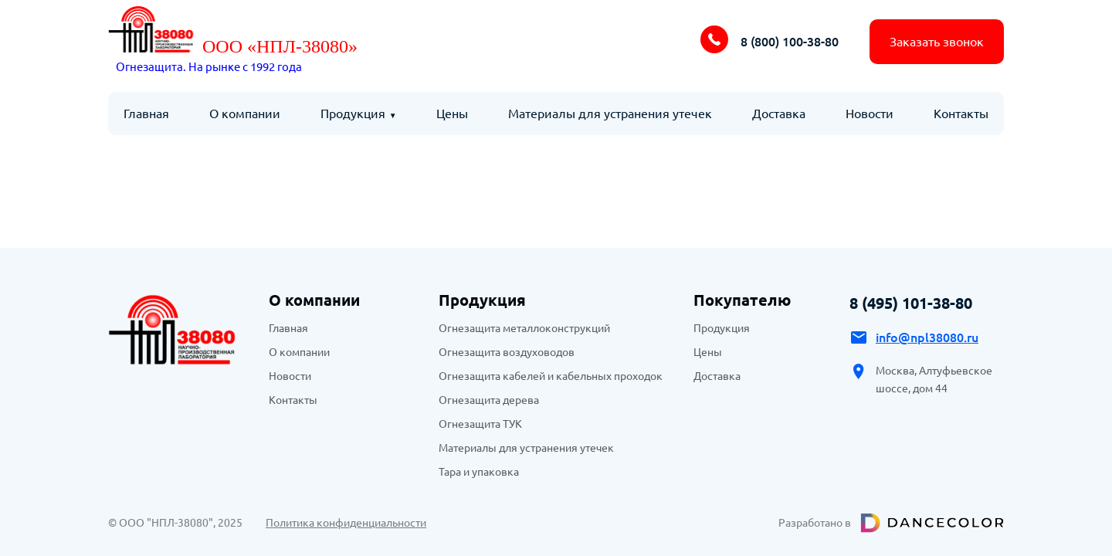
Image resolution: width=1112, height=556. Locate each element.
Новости (869, 113)
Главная (146, 113)
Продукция (352, 113)
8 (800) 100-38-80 (790, 42)
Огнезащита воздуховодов (507, 352)
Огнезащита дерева (489, 400)
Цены (452, 113)
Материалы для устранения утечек (610, 113)
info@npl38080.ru (927, 337)
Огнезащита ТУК (480, 424)
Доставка (778, 113)
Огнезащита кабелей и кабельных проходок (551, 376)
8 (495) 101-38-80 (910, 303)
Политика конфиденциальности (346, 523)
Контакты (961, 113)
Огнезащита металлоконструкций (524, 328)
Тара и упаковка (479, 472)
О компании (244, 113)
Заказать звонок (937, 42)
